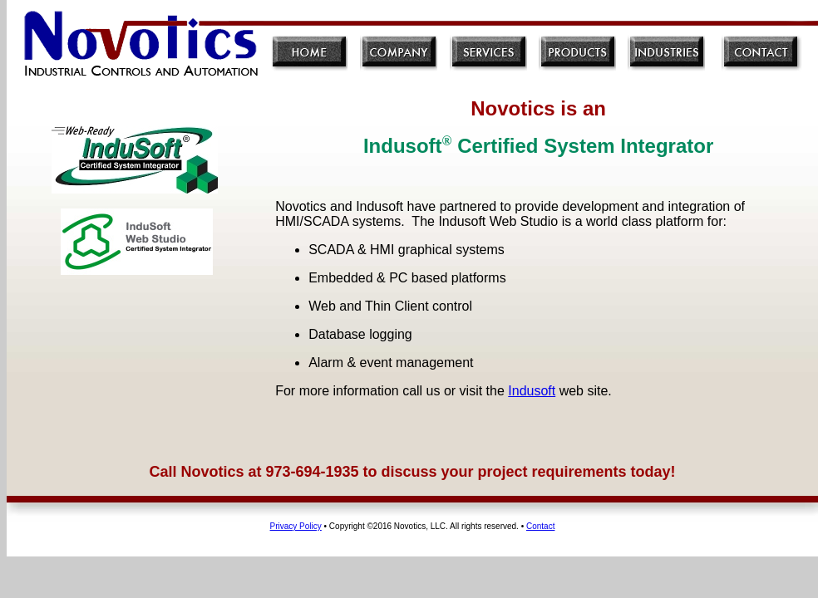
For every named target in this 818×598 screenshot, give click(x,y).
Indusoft (531, 391)
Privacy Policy (296, 526)
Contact (540, 526)
